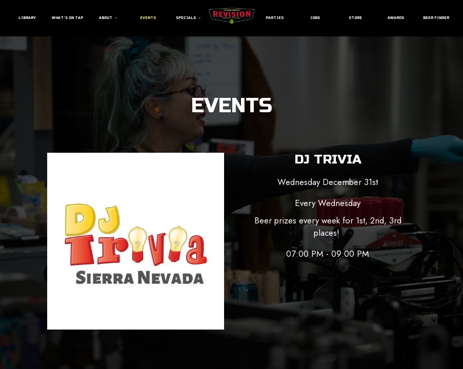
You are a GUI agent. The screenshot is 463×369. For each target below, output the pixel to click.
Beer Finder (436, 18)
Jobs (315, 18)
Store (355, 18)
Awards (396, 18)
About (108, 18)
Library (27, 18)
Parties (275, 18)
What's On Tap (67, 18)
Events (148, 18)
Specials (188, 18)
